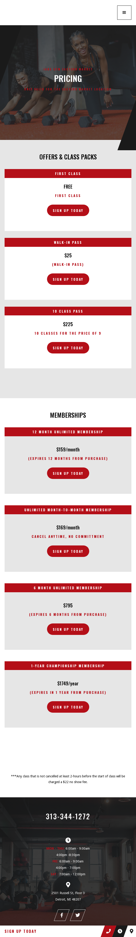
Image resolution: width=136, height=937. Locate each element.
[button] (124, 13)
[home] (34, 12)
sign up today (68, 473)
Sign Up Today (68, 210)
